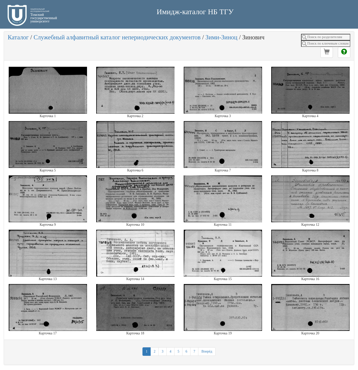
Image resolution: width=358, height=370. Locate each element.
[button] (326, 52)
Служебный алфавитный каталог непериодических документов (117, 37)
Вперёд (206, 351)
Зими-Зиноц (221, 37)
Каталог (18, 37)
